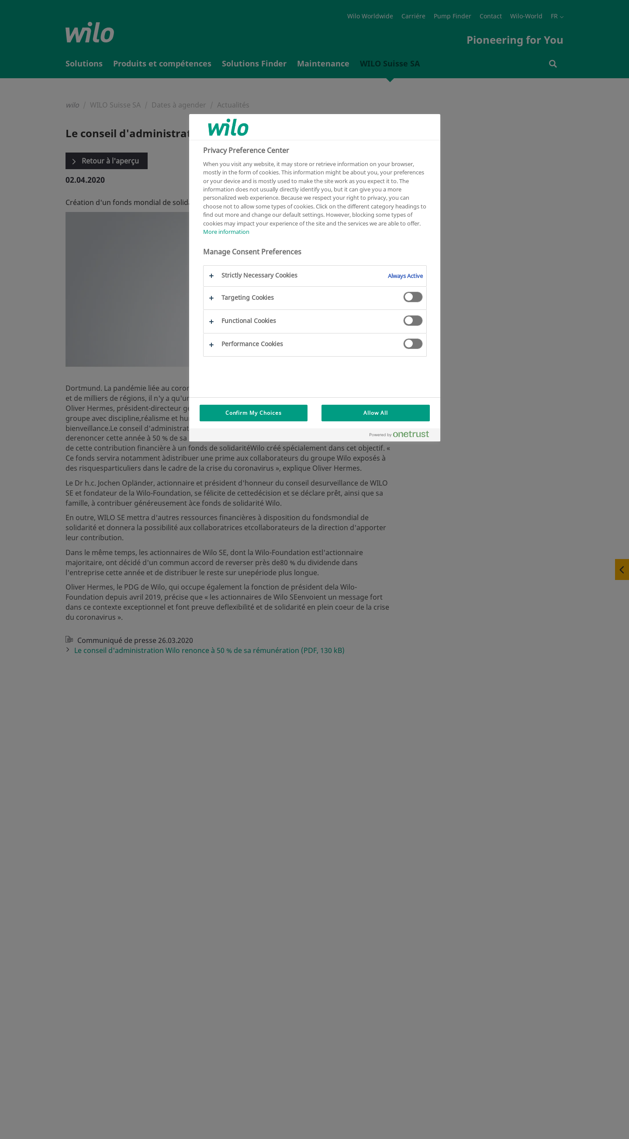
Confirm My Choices (253, 413)
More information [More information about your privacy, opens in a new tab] (226, 232)
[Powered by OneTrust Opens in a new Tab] (403, 436)
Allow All (375, 413)
